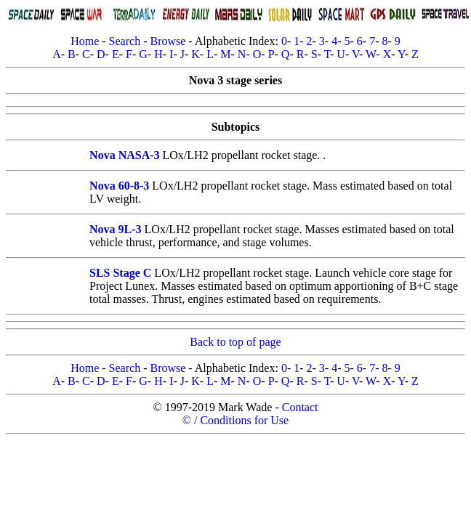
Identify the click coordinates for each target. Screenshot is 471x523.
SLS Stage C (120, 273)
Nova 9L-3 (115, 229)
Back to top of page (235, 342)
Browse (167, 41)
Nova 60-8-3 (119, 185)
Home (85, 41)
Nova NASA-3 (124, 155)
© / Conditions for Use (235, 420)
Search (125, 41)
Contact (300, 407)
